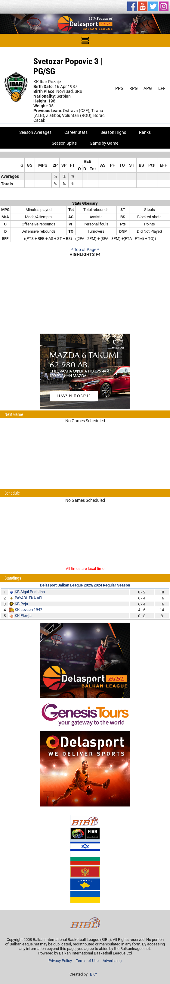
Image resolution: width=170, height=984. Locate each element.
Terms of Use (87, 960)
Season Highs (113, 132)
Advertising (112, 960)
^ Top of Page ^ (85, 249)
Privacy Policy (60, 960)
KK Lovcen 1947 (28, 609)
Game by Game (104, 143)
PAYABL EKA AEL (29, 598)
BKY (93, 974)
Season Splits (64, 143)
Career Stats (76, 132)
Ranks (145, 132)
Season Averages (35, 132)
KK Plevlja (23, 615)
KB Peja (21, 604)
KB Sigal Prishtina (30, 591)
